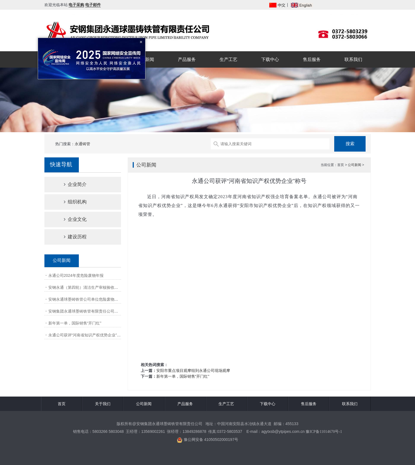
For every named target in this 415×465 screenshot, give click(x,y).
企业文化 (70, 219)
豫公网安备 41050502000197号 (207, 440)
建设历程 (70, 236)
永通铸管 (82, 144)
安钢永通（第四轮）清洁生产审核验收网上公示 (89, 287)
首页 (62, 404)
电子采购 (76, 4)
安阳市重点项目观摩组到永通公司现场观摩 (193, 370)
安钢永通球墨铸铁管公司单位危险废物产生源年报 (91, 299)
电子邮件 (93, 4)
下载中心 (270, 59)
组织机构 (70, 202)
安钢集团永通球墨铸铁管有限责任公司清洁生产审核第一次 (98, 311)
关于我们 (102, 404)
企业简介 (70, 184)
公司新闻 (145, 59)
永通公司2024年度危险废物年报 (76, 275)
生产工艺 (228, 59)
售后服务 (312, 59)
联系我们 (353, 59)
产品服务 (187, 59)
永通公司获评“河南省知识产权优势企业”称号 (86, 335)
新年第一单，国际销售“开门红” (74, 323)
